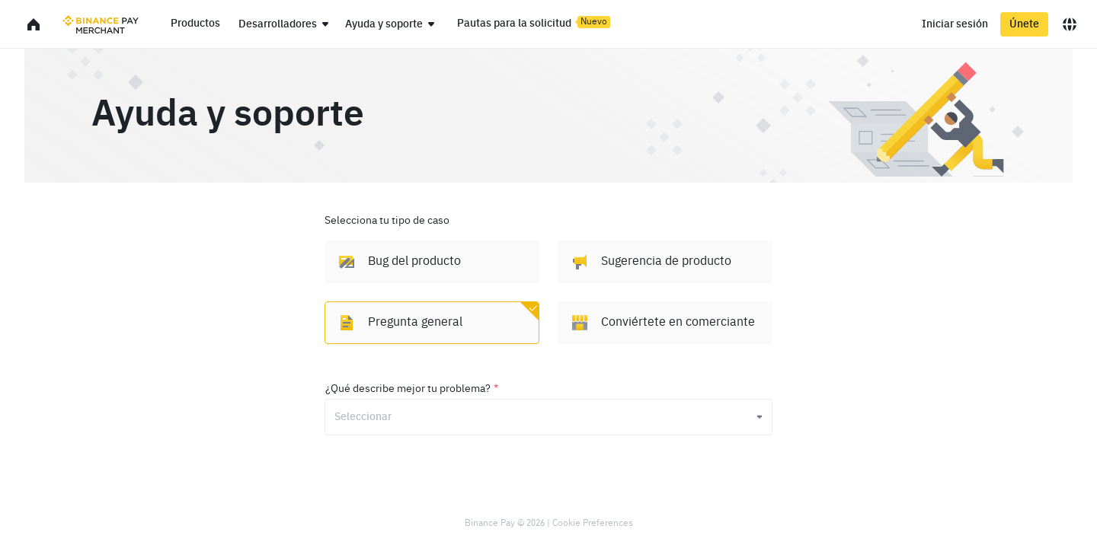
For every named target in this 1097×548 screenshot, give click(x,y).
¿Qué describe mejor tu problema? (411, 389)
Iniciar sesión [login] (955, 24)
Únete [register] (1024, 24)
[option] (432, 262)
